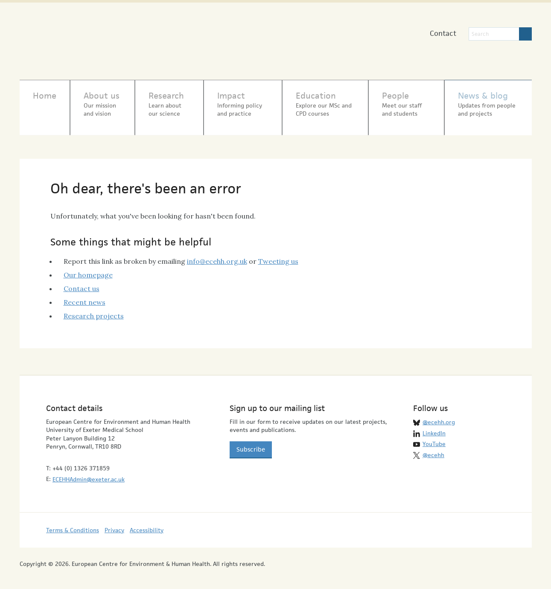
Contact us (81, 284)
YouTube (434, 439)
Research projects (94, 311)
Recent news (84, 297)
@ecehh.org (439, 418)
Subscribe (250, 444)
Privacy (114, 525)
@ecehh (433, 450)
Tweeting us (278, 256)
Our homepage (88, 270)
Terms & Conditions (72, 525)
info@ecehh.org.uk (217, 256)
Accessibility (146, 525)
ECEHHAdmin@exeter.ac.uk (88, 474)
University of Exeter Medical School (258, 42)
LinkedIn (434, 428)
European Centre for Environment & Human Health (108, 37)
